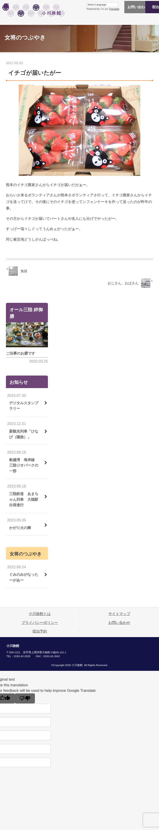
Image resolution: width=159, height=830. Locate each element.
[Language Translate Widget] (82, 4)
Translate (90, 9)
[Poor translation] (25, 698)
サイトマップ (119, 614)
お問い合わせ (118, 7)
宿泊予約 (145, 7)
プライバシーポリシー (39, 622)
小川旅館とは (40, 614)
